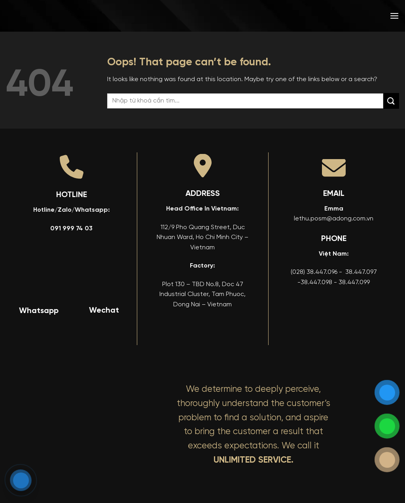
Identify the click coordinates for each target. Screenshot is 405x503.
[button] (394, 15)
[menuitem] (337, 16)
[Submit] (391, 100)
